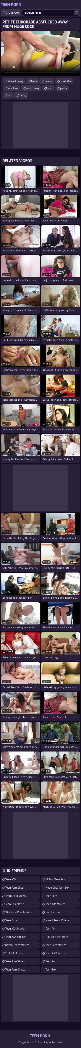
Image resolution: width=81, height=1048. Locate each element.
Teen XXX (11, 879)
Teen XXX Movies (15, 928)
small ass (13, 88)
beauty (49, 81)
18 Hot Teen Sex (55, 879)
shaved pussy (15, 81)
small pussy (32, 88)
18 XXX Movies (14, 953)
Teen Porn (51, 896)
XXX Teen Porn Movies (18, 912)
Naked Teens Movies (17, 945)
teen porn (51, 928)
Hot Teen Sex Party (57, 936)
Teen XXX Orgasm (15, 936)
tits (10, 95)
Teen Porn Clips (14, 887)
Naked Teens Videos (57, 920)
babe (34, 81)
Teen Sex (51, 969)
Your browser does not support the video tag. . (40, 53)
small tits (66, 81)
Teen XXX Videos (56, 953)
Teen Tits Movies (55, 904)
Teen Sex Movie (14, 904)
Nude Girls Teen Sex (57, 887)
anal (49, 88)
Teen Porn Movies (56, 945)
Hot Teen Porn (54, 912)
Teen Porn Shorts (15, 969)
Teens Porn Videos (16, 896)
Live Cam (14, 12)
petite (63, 88)
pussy (23, 95)
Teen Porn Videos (15, 961)
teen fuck (11, 920)
